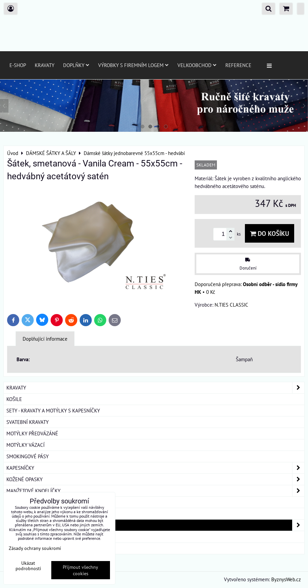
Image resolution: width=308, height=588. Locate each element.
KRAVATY (155, 387)
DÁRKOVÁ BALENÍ (25, 536)
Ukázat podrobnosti (28, 565)
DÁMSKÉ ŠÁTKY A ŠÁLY (155, 525)
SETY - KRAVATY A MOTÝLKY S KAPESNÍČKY (53, 410)
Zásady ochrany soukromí (35, 548)
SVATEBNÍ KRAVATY (27, 422)
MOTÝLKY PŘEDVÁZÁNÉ (32, 433)
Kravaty (44, 65)
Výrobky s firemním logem (133, 65)
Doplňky (76, 65)
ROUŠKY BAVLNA (25, 548)
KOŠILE (14, 399)
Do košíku (269, 233)
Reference (238, 65)
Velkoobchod (197, 65)
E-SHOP (17, 65)
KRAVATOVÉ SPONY (27, 502)
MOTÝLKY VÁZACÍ (25, 444)
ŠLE (10, 513)
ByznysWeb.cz (286, 579)
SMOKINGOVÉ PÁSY (27, 456)
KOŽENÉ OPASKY (155, 479)
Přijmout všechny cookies (80, 570)
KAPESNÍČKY (155, 467)
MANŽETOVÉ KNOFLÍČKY (155, 490)
